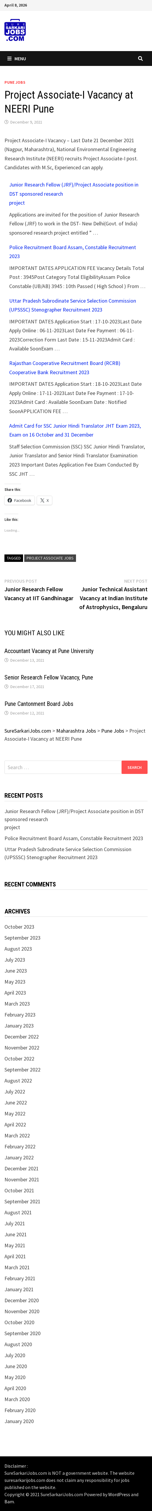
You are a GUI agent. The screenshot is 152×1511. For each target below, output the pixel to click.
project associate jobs (50, 558)
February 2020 (19, 1410)
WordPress (119, 1494)
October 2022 (19, 1058)
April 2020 (15, 1388)
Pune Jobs (14, 82)
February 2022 (19, 1146)
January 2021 (19, 1289)
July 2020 (14, 1355)
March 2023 (17, 1003)
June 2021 (15, 1234)
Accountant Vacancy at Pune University (48, 651)
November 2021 (21, 1179)
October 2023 (19, 926)
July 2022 (14, 1091)
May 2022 (14, 1113)
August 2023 (18, 948)
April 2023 (15, 992)
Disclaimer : (16, 1466)
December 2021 (21, 1168)
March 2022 (17, 1135)
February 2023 (19, 1014)
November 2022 (21, 1047)
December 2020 (21, 1300)
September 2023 (22, 937)
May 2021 (14, 1245)
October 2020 (19, 1322)
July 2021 (14, 1223)
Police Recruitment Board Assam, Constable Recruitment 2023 (73, 838)
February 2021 (19, 1278)
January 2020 (19, 1421)
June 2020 (15, 1366)
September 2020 (22, 1333)
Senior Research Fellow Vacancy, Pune (48, 677)
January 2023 (19, 1025)
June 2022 (15, 1102)
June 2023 (15, 970)
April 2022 (15, 1124)
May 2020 (14, 1377)
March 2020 (17, 1399)
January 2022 (19, 1157)
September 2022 (22, 1069)
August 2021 (18, 1212)
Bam (9, 1501)
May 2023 (14, 981)
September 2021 (22, 1201)
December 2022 (21, 1036)
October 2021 (19, 1190)
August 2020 (18, 1344)
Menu (16, 58)
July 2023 (14, 959)
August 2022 (18, 1080)
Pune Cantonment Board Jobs (38, 703)
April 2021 (15, 1256)
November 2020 (21, 1311)
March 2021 (17, 1267)
